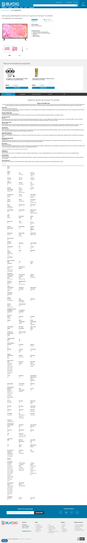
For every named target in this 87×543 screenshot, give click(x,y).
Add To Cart (17, 87)
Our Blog (64, 531)
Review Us (64, 528)
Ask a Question (48, 19)
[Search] (55, 5)
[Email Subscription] (20, 512)
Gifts (26, 7)
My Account (77, 527)
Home (3, 10)
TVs (49, 524)
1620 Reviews (33, 21)
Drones (37, 531)
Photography (51, 526)
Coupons (16, 7)
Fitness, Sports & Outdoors (52, 529)
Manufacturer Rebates (79, 530)
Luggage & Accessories (53, 531)
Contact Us (26, 531)
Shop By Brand (39, 526)
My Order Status (78, 528)
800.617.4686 (25, 527)
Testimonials (65, 530)
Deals (21, 7)
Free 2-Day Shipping (79, 524)
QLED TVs (8, 10)
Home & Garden (52, 527)
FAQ (63, 527)
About (63, 526)
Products (4, 7)
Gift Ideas (38, 524)
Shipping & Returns (79, 526)
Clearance (31, 7)
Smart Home (51, 532)
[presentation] (2, 49)
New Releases (39, 527)
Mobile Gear (38, 530)
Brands (10, 7)
